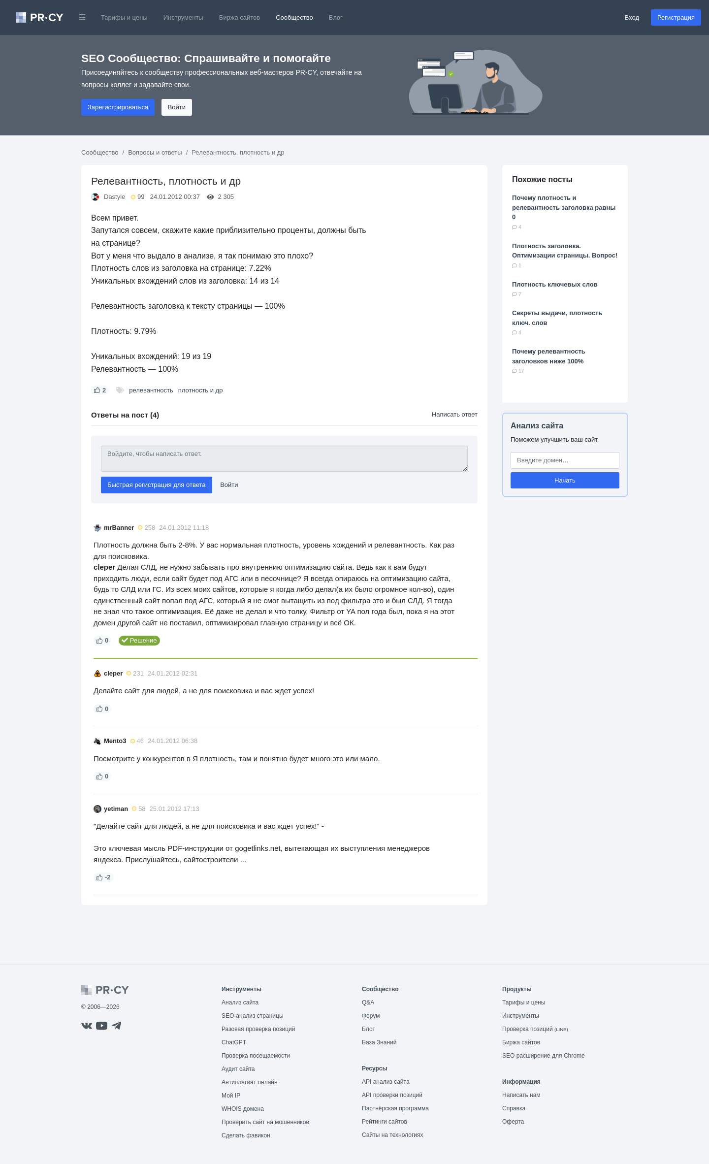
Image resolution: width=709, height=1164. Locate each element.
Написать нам (521, 1095)
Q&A (368, 1002)
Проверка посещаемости (256, 1055)
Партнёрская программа (395, 1108)
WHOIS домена (243, 1108)
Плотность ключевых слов (555, 284)
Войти (177, 107)
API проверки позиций (392, 1095)
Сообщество (294, 17)
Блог (336, 17)
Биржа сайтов (239, 17)
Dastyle (114, 196)
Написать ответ (455, 414)
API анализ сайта (386, 1081)
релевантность (151, 390)
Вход (632, 17)
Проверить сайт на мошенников (265, 1122)
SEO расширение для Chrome (543, 1055)
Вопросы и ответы (155, 152)
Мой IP (231, 1095)
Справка (513, 1108)
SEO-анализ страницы (253, 1015)
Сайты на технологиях (392, 1135)
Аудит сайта (238, 1069)
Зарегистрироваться (118, 107)
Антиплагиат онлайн (250, 1082)
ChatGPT (234, 1042)
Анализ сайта (537, 425)
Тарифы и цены (124, 17)
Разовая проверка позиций (258, 1029)
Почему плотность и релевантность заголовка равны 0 (563, 207)
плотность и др (200, 390)
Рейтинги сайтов (384, 1121)
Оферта (513, 1121)
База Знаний (379, 1042)
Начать (565, 480)
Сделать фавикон (246, 1135)
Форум (371, 1015)
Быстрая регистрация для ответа (156, 484)
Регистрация (676, 17)
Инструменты (183, 17)
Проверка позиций (535, 1029)
